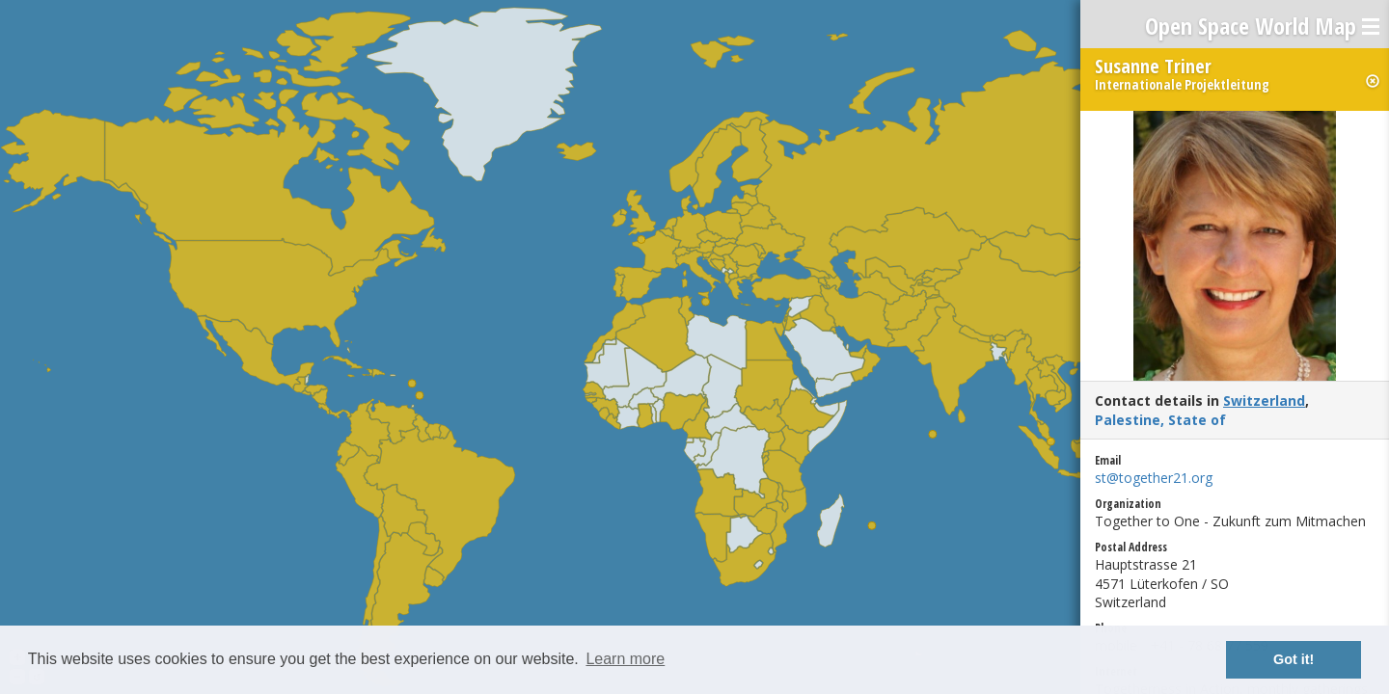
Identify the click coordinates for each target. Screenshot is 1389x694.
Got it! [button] (1293, 659)
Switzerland (1264, 400)
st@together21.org (1153, 477)
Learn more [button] (625, 659)
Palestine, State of (1160, 420)
